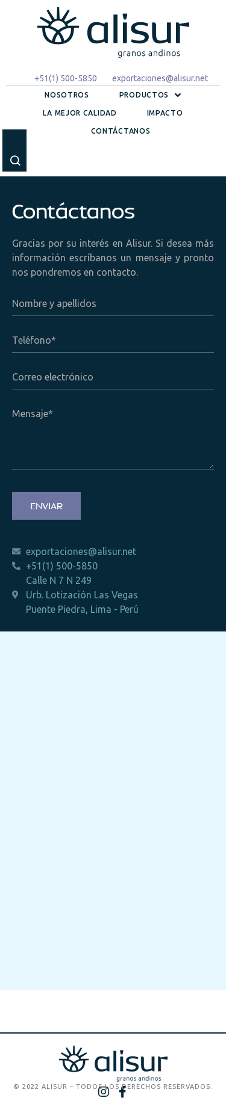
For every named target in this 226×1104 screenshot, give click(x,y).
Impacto (165, 113)
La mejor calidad (79, 113)
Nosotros (67, 95)
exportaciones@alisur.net (160, 78)
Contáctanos (121, 131)
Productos (150, 95)
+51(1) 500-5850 (65, 78)
